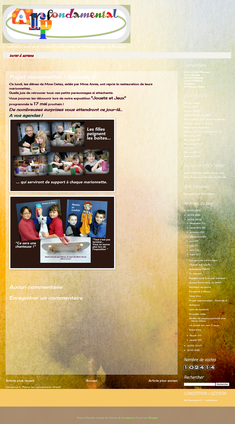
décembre (196, 223)
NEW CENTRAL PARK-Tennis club (204, 173)
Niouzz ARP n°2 (193, 144)
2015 (191, 210)
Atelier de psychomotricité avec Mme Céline (207, 319)
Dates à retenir (22, 55)
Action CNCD (192, 111)
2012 (191, 345)
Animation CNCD (199, 269)
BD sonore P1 (192, 140)
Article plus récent (20, 380)
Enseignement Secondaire (199, 194)
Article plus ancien (163, 380)
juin (192, 241)
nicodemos (128, 417)
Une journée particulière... (203, 260)
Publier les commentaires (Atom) (41, 387)
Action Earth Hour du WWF (205, 282)
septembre (196, 236)
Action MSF (191, 107)
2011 (190, 350)
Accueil (91, 380)
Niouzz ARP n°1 (193, 152)
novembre (196, 227)
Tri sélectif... (196, 273)
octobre (195, 232)
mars (193, 254)
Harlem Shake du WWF (197, 115)
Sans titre (195, 296)
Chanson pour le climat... (198, 123)
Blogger (153, 417)
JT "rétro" (189, 148)
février (194, 335)
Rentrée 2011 (192, 156)
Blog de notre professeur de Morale (205, 177)
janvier (194, 340)
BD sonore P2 (192, 135)
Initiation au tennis (200, 287)
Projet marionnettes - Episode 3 (208, 300)
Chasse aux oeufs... (200, 264)
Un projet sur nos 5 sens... (204, 325)
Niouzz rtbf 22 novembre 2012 (203, 131)
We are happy (192, 103)
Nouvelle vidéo (197, 314)
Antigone (194, 305)
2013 (191, 219)
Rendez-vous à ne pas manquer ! (208, 278)
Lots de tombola (199, 309)
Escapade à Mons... (200, 291)
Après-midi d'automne (197, 127)
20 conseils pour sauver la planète (204, 119)
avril (192, 250)
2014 (191, 215)
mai (192, 245)
